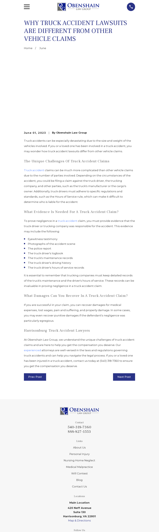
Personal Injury (79, 406)
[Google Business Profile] (79, 489)
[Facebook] (87, 489)
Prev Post (35, 329)
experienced (32, 302)
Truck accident (34, 122)
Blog (79, 432)
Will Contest (79, 425)
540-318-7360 (79, 379)
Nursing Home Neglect (79, 412)
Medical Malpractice (79, 419)
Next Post (124, 329)
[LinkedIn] (72, 489)
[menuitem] (29, 525)
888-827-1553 (79, 384)
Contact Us (79, 439)
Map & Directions (79, 473)
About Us (79, 400)
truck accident (67, 173)
